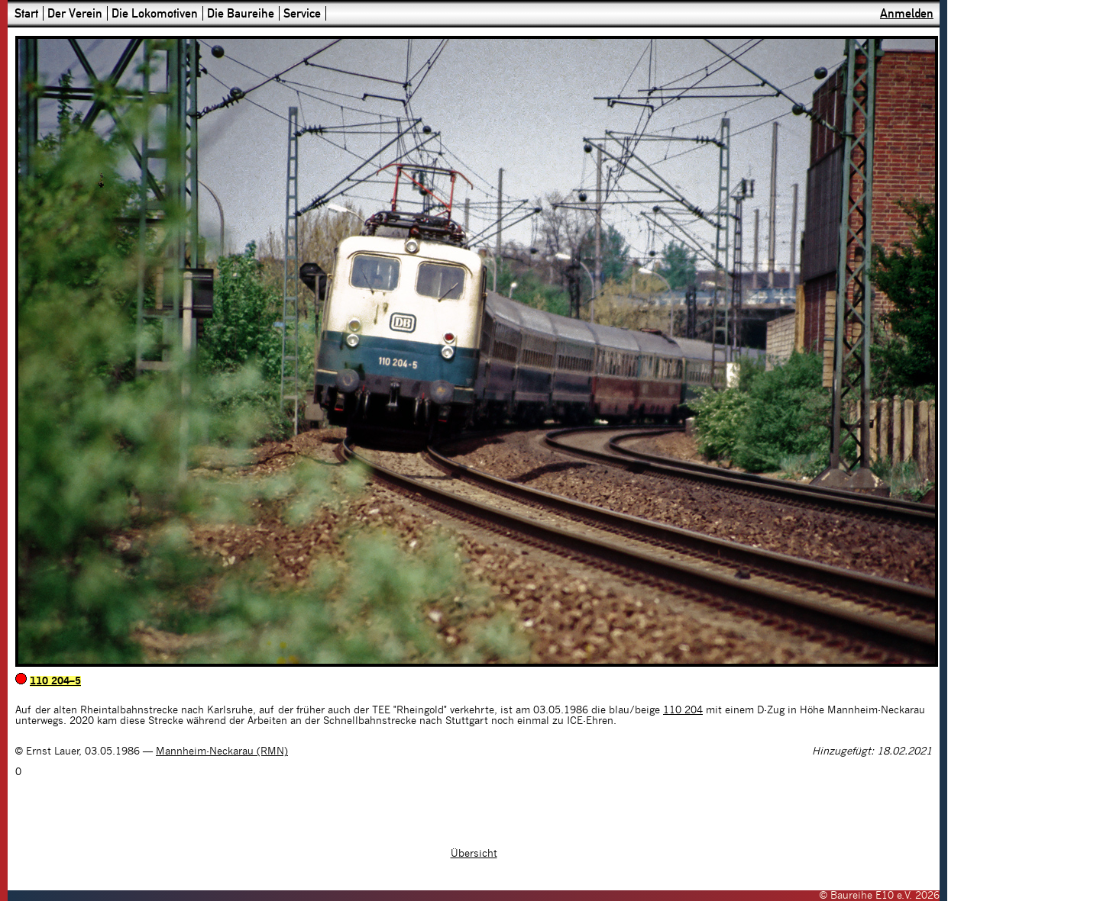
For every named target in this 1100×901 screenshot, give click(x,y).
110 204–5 (55, 681)
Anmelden (906, 13)
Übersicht (474, 853)
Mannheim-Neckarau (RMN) (222, 751)
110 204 (683, 710)
